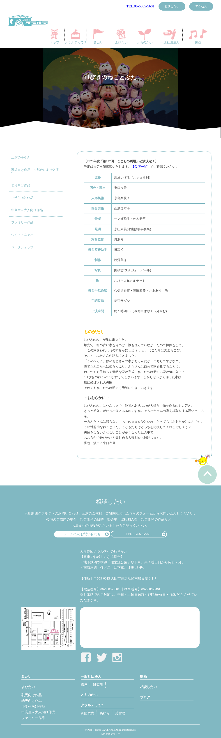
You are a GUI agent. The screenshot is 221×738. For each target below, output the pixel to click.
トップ (54, 36)
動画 (198, 36)
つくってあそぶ (22, 235)
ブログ (145, 697)
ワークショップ (22, 247)
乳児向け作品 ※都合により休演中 (35, 171)
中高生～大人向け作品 (27, 210)
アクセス (201, 6)
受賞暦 (120, 713)
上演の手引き (20, 157)
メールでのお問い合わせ (82, 534)
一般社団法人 (169, 36)
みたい (98, 36)
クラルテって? (92, 705)
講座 (84, 684)
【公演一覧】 (140, 166)
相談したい (172, 6)
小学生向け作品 (22, 197)
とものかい (144, 36)
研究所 (98, 684)
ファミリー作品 (22, 222)
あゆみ (105, 713)
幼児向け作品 (20, 185)
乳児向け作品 (31, 695)
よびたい (121, 36)
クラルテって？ (76, 36)
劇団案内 (87, 713)
